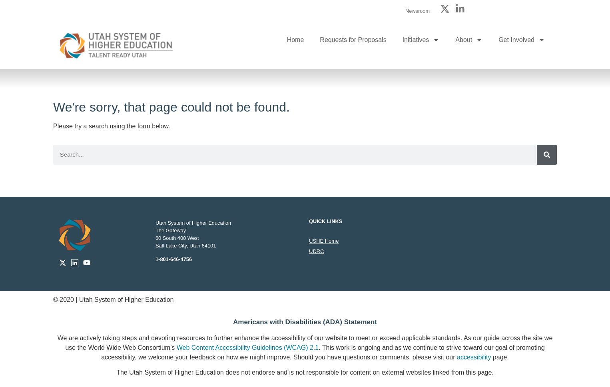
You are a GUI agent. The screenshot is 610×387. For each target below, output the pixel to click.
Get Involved (521, 40)
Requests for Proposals (353, 39)
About (468, 40)
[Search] (547, 155)
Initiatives (421, 40)
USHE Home (324, 241)
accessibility (474, 357)
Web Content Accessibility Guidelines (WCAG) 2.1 (248, 347)
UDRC (316, 251)
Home (295, 39)
